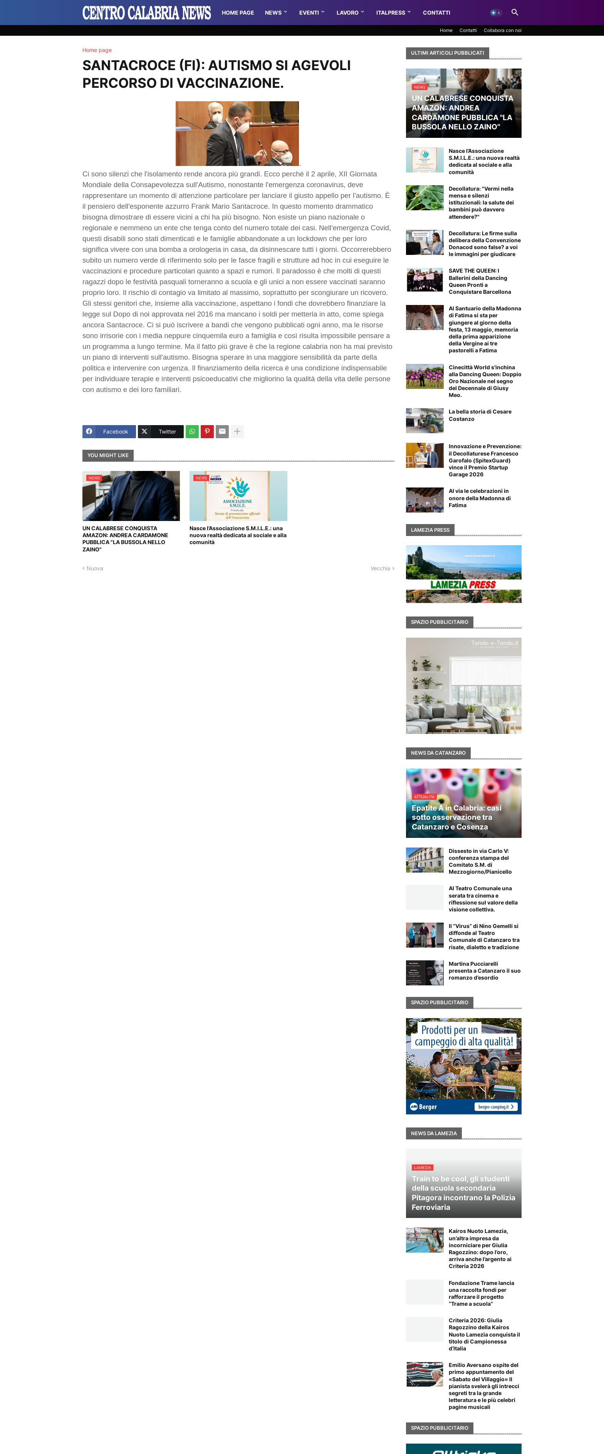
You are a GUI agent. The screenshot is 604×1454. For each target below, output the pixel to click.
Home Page (238, 12)
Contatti (436, 12)
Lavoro (348, 12)
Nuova (95, 568)
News (273, 12)
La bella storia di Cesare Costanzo (480, 415)
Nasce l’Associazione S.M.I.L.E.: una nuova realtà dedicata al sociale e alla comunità (238, 535)
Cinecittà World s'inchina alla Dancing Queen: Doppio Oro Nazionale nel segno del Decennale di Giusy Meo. (485, 381)
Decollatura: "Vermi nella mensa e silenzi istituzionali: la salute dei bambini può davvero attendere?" (481, 202)
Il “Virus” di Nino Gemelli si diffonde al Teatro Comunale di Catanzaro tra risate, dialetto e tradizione (484, 936)
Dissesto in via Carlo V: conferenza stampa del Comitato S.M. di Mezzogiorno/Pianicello (480, 861)
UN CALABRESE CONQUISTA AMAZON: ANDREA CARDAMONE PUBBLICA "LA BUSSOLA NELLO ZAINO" (125, 539)
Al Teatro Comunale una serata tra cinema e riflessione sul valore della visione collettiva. (483, 899)
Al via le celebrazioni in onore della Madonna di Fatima (480, 497)
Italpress (390, 12)
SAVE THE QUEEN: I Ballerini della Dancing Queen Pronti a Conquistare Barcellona (480, 281)
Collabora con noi (503, 30)
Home (446, 30)
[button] (496, 13)
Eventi (309, 12)
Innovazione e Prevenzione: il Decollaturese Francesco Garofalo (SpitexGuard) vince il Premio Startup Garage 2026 (485, 460)
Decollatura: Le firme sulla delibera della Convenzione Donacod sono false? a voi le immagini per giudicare (485, 244)
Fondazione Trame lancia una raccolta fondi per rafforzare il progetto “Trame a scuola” (481, 1293)
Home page (97, 50)
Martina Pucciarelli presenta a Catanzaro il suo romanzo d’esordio (485, 970)
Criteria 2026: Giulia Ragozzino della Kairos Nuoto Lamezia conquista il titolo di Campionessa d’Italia (484, 1334)
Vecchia (380, 568)
